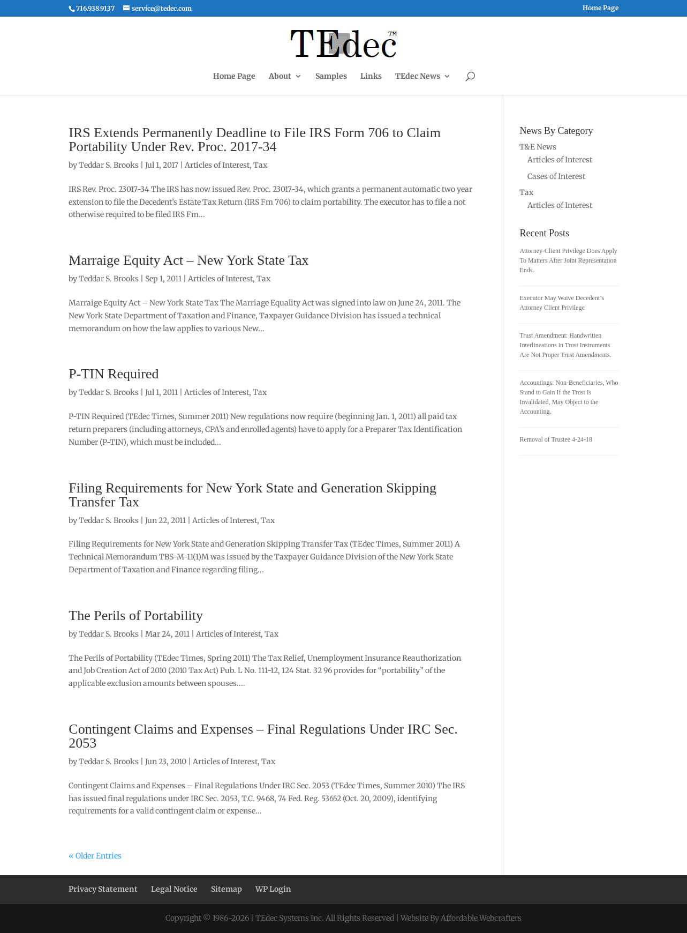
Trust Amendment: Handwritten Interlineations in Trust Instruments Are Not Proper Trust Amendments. (565, 345)
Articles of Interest (217, 165)
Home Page (600, 8)
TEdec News (417, 76)
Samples (331, 76)
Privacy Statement (103, 889)
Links (371, 76)
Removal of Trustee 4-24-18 (555, 439)
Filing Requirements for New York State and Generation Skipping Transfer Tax (252, 495)
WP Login (273, 889)
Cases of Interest (556, 176)
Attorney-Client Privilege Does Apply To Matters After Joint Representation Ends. (568, 260)
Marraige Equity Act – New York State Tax (188, 260)
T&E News (537, 147)
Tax (260, 165)
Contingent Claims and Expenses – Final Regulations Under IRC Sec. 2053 (263, 736)
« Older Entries (95, 856)
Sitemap (226, 889)
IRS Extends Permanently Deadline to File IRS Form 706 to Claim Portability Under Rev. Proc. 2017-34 (255, 139)
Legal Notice (174, 889)
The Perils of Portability (136, 615)
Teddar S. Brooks (109, 165)
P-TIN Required (113, 374)
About (280, 76)
